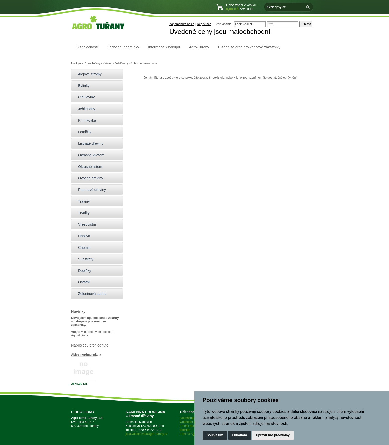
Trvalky (82, 213)
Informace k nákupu (164, 47)
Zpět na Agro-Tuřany (194, 434)
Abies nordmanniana (86, 354)
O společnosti (87, 47)
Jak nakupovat (189, 418)
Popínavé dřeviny (90, 190)
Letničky (82, 132)
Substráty (83, 259)
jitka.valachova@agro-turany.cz (147, 434)
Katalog (108, 63)
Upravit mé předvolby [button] (272, 435)
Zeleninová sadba (90, 294)
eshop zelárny (109, 318)
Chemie (82, 247)
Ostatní (82, 282)
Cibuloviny (84, 97)
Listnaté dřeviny (88, 143)
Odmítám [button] (239, 435)
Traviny (82, 201)
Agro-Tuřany (199, 47)
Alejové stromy (88, 74)
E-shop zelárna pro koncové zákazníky (249, 47)
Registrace (204, 24)
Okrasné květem (89, 155)
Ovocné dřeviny (88, 178)
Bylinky (82, 86)
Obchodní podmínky (123, 47)
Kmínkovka (85, 120)
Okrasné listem (88, 167)
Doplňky (82, 271)
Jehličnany (122, 63)
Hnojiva (82, 236)
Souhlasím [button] (215, 435)
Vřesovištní (85, 224)
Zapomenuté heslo (181, 24)
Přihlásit (305, 24)
